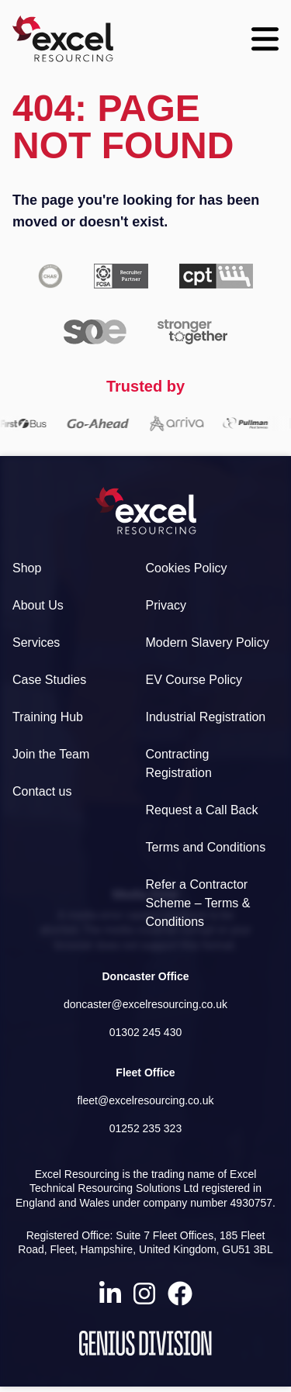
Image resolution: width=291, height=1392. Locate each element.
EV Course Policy (194, 679)
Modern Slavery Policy (207, 642)
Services (36, 642)
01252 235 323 (145, 1128)
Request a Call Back (202, 810)
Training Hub (47, 717)
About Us (38, 605)
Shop (26, 568)
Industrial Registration (206, 717)
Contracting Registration (179, 763)
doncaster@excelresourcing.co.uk (145, 1004)
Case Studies (49, 679)
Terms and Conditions (206, 847)
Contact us (41, 791)
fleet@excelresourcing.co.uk (145, 1100)
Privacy (166, 605)
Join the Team (50, 754)
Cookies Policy (186, 568)
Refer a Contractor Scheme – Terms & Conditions (198, 903)
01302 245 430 (145, 1032)
